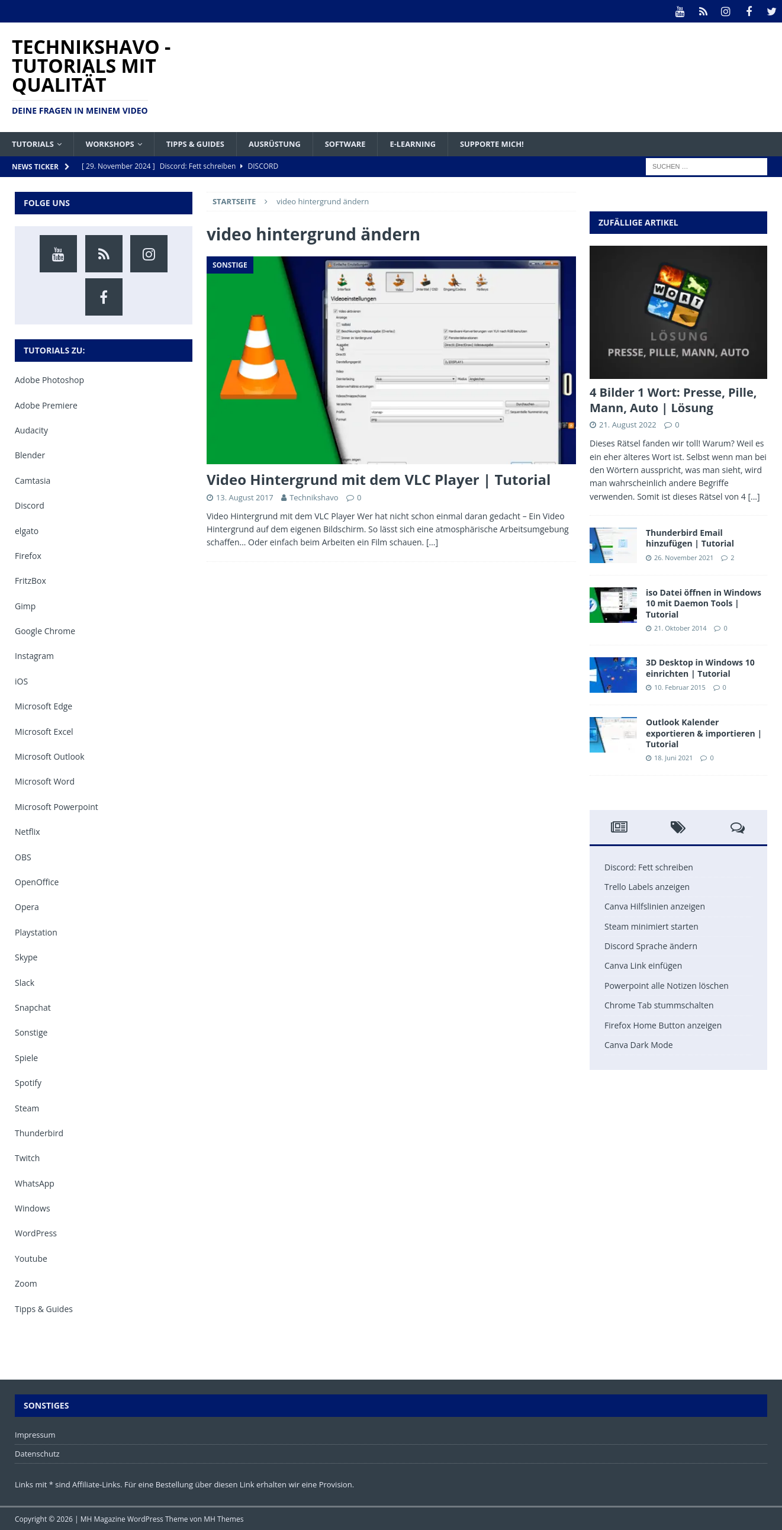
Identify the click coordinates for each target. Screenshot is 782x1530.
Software (366, 142)
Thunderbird (39, 1132)
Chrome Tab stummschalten (659, 1004)
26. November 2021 (684, 556)
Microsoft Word (45, 780)
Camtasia (32, 480)
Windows (32, 1207)
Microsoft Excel (44, 731)
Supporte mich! (521, 142)
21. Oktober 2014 (680, 627)
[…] (432, 541)
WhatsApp (34, 1182)
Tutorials (34, 142)
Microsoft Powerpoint (56, 806)
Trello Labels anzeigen (647, 886)
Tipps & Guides (207, 142)
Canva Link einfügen (643, 964)
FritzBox (30, 580)
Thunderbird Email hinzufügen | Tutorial (690, 537)
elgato (26, 530)
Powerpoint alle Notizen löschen (666, 985)
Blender (30, 454)
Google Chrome (45, 630)
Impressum (35, 1434)
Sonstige (31, 1031)
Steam (27, 1107)
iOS (21, 680)
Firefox (28, 555)
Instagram (34, 655)
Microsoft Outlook (50, 755)
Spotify (28, 1082)
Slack (24, 982)
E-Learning (438, 142)
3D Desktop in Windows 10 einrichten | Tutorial (700, 667)
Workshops (116, 142)
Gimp (25, 605)
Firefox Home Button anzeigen (663, 1024)
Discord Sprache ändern (650, 945)
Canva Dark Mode (638, 1044)
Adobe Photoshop (49, 379)
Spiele (26, 1057)
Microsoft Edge (43, 705)
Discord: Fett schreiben (648, 866)
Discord (29, 504)
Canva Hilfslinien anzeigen (654, 905)
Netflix (27, 831)
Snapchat (33, 1006)
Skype (26, 956)
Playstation (36, 931)
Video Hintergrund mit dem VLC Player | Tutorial (379, 478)
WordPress (36, 1232)
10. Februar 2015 (680, 686)
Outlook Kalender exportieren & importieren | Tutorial (704, 732)
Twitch (27, 1157)
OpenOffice (37, 881)
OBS (23, 856)
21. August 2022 (628, 424)
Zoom (26, 1282)
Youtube (31, 1258)
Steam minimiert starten (651, 925)
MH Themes (223, 1518)
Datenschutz (37, 1453)
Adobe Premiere (46, 404)
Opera (27, 906)
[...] (754, 496)
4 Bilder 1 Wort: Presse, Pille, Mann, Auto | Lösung (673, 399)
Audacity (31, 429)
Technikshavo (313, 496)
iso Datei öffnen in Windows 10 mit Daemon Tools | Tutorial (703, 602)
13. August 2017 (244, 496)
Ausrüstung (291, 142)
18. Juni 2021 (673, 757)
